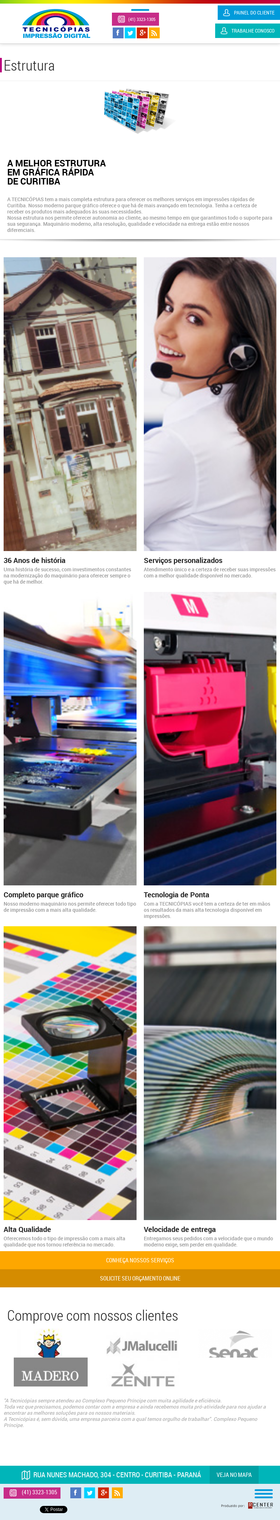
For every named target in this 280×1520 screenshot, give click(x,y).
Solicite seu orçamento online (140, 1278)
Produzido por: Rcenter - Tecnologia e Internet (247, 1505)
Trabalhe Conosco (253, 30)
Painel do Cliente (254, 12)
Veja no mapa (234, 1475)
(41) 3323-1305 (141, 19)
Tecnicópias (56, 23)
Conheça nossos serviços (140, 1260)
